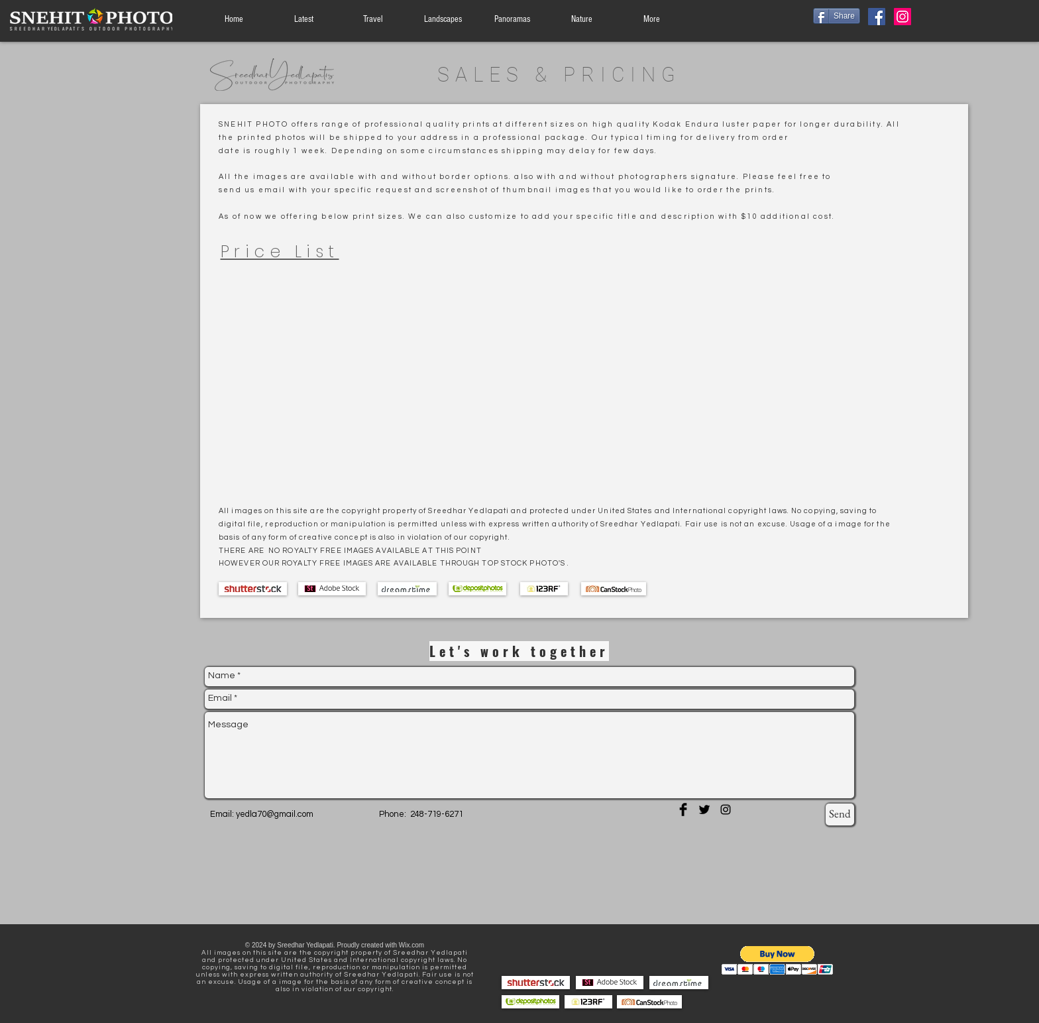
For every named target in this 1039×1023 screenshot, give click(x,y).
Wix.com (411, 945)
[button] (777, 960)
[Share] (836, 16)
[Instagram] (902, 16)
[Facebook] (876, 16)
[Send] (840, 814)
